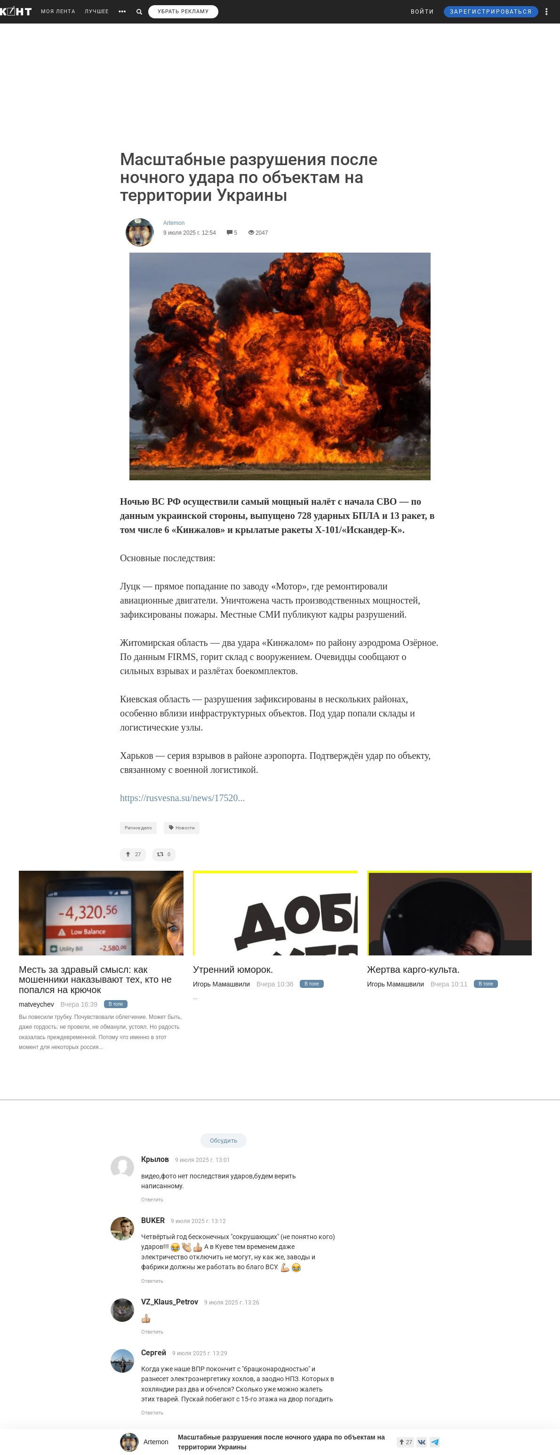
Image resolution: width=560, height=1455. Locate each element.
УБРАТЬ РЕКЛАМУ (183, 11)
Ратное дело (138, 827)
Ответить (152, 1200)
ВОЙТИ (422, 11)
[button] (546, 12)
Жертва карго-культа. (413, 970)
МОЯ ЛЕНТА (58, 11)
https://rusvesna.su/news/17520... (182, 798)
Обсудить (223, 1140)
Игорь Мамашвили (221, 984)
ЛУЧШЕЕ (97, 11)
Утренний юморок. (233, 970)
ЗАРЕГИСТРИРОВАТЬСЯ (491, 11)
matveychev (36, 1004)
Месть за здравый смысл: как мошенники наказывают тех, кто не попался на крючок (95, 980)
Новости (181, 827)
